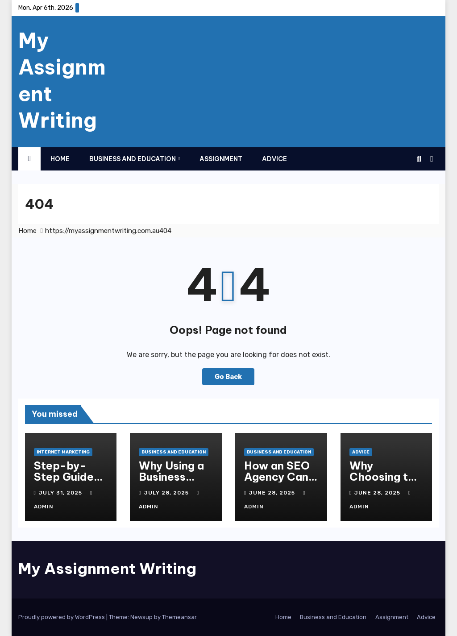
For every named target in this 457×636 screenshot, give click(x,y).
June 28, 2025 (273, 493)
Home (60, 159)
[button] (419, 159)
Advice (274, 159)
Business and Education (133, 159)
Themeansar (179, 617)
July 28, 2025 (167, 493)
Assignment (220, 159)
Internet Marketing (63, 452)
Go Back (228, 377)
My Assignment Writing (107, 568)
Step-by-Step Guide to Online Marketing (64, 482)
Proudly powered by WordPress (62, 617)
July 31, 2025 (61, 493)
